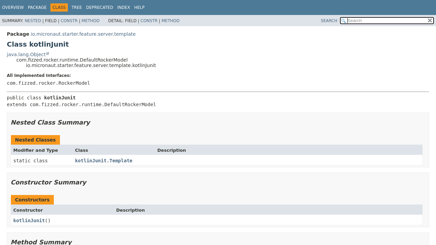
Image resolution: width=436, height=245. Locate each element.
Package (37, 7)
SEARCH (329, 20)
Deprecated (99, 7)
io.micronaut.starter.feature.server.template (83, 34)
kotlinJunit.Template (104, 160)
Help (139, 7)
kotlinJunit (29, 220)
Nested (33, 20)
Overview (13, 7)
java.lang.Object (26, 54)
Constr (69, 20)
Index (123, 7)
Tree (77, 7)
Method (91, 20)
